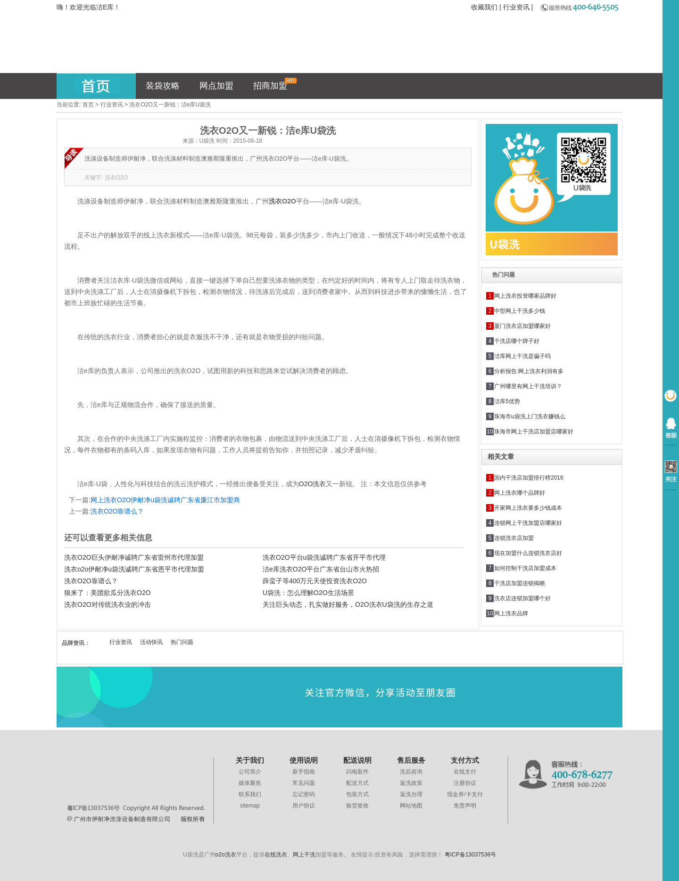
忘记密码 (303, 794)
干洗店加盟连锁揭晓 (519, 583)
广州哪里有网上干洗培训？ (528, 386)
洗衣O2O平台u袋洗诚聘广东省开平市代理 (324, 557)
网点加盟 (216, 85)
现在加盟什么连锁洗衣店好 (528, 553)
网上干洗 (304, 854)
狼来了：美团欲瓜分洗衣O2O (107, 592)
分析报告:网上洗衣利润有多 (528, 371)
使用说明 (304, 760)
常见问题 (303, 783)
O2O (312, 484)
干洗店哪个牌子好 (516, 341)
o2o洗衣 (225, 854)
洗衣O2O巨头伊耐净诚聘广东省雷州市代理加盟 (134, 557)
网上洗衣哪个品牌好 (519, 492)
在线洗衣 (276, 854)
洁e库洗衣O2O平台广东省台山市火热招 (321, 569)
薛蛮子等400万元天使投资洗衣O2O (315, 581)
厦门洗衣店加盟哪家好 (522, 326)
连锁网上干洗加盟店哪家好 (528, 523)
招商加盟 (275, 84)
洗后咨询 (411, 771)
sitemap (250, 805)
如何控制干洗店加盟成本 (525, 568)
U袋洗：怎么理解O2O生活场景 (308, 592)
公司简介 (250, 771)
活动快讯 (151, 642)
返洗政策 (411, 783)
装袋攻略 (163, 85)
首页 (88, 104)
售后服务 (411, 760)
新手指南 (303, 771)
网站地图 (411, 805)
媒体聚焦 (250, 783)
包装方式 (357, 794)
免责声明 (465, 805)
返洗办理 (411, 794)
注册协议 (465, 783)
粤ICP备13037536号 (470, 854)
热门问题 (182, 642)
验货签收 (357, 805)
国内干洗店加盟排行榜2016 (528, 477)
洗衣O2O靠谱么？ (117, 511)
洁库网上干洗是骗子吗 (522, 356)
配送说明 (357, 760)
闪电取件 (357, 771)
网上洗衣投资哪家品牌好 (525, 296)
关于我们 (250, 760)
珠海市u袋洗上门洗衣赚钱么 (529, 416)
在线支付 (465, 771)
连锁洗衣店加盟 (514, 538)
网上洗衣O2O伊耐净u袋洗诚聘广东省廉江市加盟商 (165, 500)
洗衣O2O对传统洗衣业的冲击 (107, 604)
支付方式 (465, 760)
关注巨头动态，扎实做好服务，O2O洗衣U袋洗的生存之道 (348, 604)
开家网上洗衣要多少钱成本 (528, 508)
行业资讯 (516, 7)
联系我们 (250, 794)
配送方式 (357, 783)
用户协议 (303, 805)
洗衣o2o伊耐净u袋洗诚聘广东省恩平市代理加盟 (134, 569)
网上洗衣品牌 (511, 613)
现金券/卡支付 (464, 794)
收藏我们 (484, 7)
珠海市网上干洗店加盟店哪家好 (533, 431)
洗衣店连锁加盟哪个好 (522, 598)
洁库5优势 (507, 401)
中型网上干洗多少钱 (519, 311)
